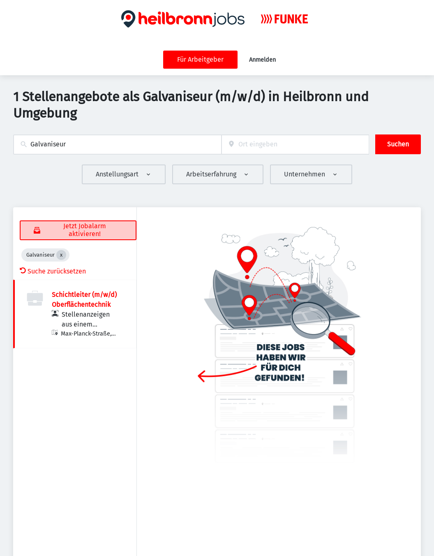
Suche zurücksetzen (53, 271)
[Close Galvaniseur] (61, 255)
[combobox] (117, 144)
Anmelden (262, 59)
